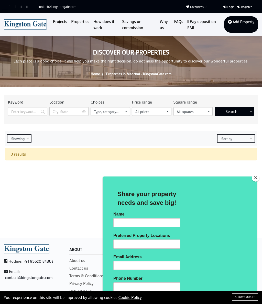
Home (95, 73)
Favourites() (197, 7)
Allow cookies (245, 297)
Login (228, 7)
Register (244, 7)
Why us (164, 24)
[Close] (255, 178)
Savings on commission (132, 24)
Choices (97, 102)
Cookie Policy (130, 297)
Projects (60, 21)
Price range (142, 102)
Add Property (241, 21)
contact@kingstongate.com (57, 6)
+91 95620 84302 (38, 261)
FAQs (178, 21)
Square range (185, 102)
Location (56, 102)
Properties (80, 21)
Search (231, 111)
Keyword (15, 102)
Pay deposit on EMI (201, 24)
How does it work (103, 24)
